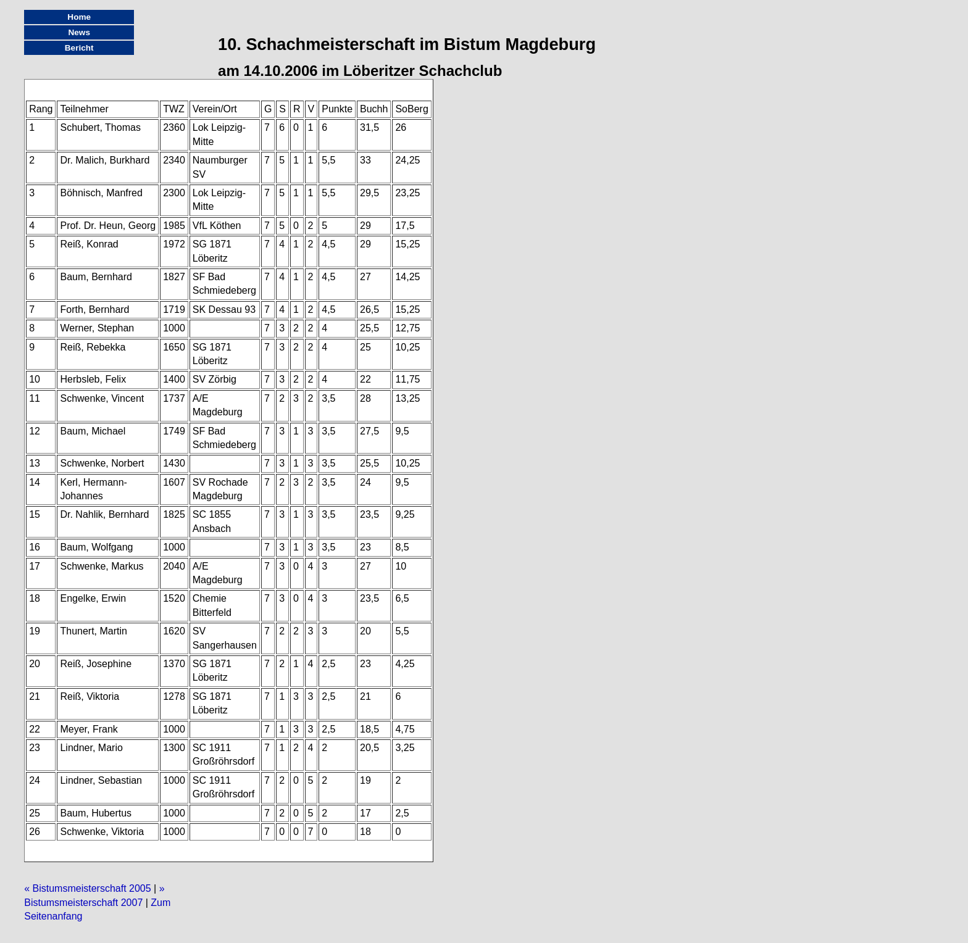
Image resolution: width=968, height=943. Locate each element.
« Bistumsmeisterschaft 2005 (87, 888)
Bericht (79, 47)
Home (79, 17)
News (79, 32)
